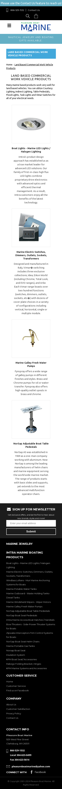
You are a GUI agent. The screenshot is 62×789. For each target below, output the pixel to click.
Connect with (16, 772)
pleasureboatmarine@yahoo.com (31, 766)
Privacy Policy (13, 713)
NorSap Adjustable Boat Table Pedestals (28, 611)
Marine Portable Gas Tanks (20, 646)
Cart (37, 16)
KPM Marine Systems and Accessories (26, 668)
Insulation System (15, 655)
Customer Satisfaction (18, 709)
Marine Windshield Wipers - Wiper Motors (28, 602)
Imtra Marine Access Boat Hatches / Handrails (30, 620)
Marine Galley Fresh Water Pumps (24, 606)
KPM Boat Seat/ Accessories (21, 659)
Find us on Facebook (17, 690)
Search (28, 16)
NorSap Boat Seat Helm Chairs (22, 641)
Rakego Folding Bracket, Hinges (23, 664)
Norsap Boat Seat (15, 650)
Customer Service (16, 686)
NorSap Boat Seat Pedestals (21, 615)
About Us (11, 704)
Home (9, 681)
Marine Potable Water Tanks (21, 589)
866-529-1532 (17, 10)
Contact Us (34, 10)
